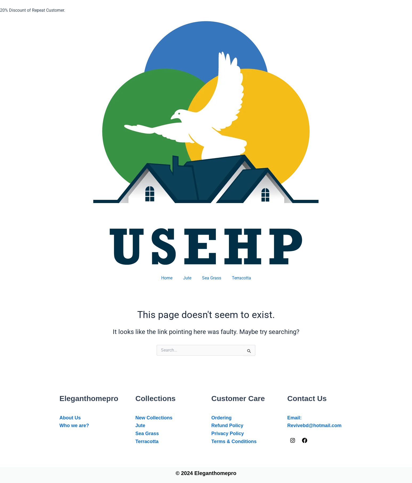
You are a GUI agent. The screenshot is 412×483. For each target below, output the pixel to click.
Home (166, 277)
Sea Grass (211, 277)
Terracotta (241, 277)
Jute (187, 277)
